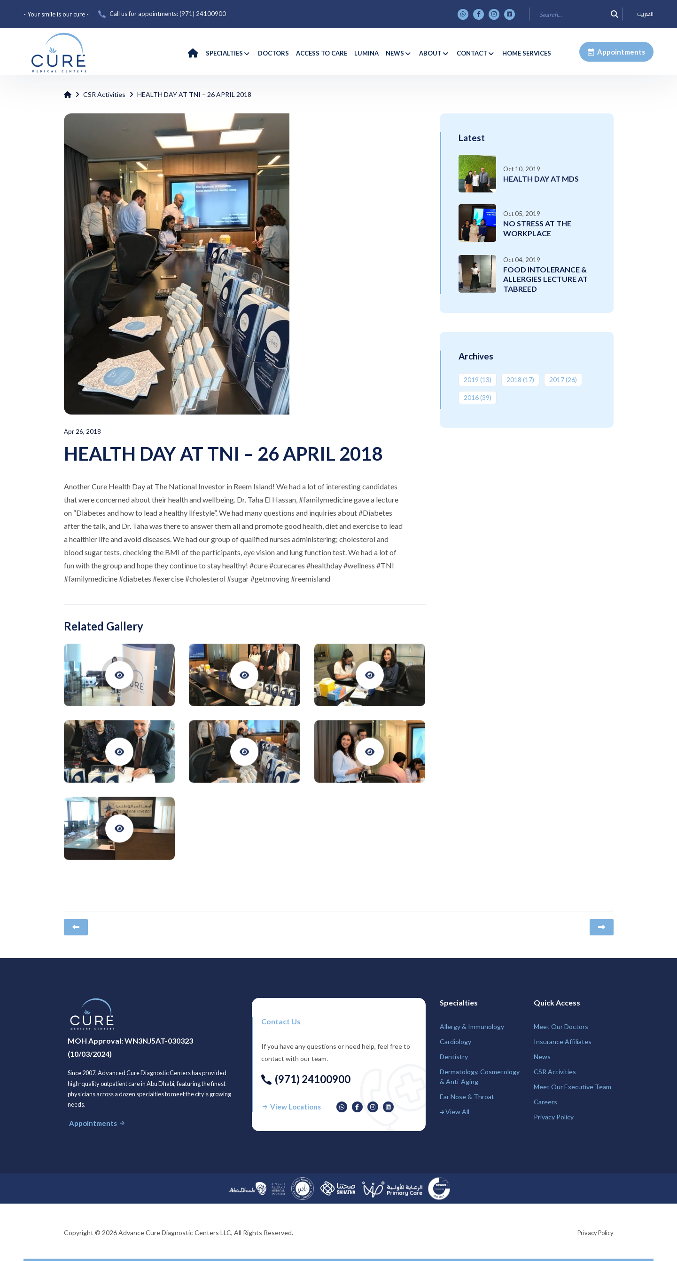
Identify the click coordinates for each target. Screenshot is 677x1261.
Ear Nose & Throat (467, 1097)
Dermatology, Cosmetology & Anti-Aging (480, 1076)
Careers (545, 1102)
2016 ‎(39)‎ (477, 397)
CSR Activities (104, 94)
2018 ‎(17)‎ (520, 379)
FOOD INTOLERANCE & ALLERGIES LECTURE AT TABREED (545, 279)
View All (454, 1112)
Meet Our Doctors (561, 1026)
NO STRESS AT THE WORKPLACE (537, 228)
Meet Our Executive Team (572, 1087)
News (542, 1057)
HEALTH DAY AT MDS (541, 178)
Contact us (281, 1021)
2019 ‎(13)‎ (477, 379)
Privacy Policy (554, 1117)
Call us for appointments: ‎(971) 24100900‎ (167, 13)
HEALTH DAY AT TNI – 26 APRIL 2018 (194, 94)
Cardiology (455, 1042)
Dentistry (454, 1057)
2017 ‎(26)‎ (563, 379)
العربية (645, 14)
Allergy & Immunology (472, 1026)
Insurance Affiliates (562, 1042)
